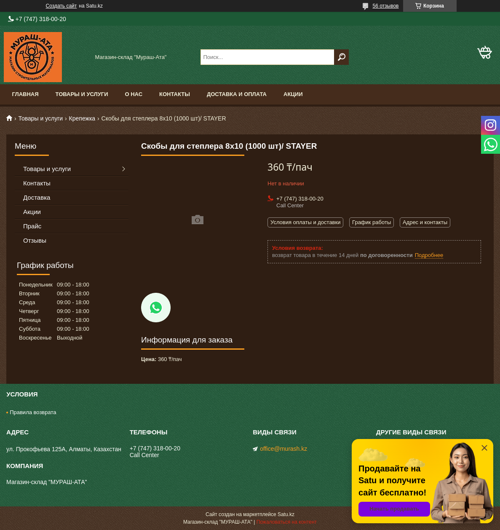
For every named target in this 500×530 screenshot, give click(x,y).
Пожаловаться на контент (287, 522)
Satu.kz (286, 514)
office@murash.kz (283, 448)
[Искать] (341, 57)
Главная (25, 94)
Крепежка (82, 118)
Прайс (32, 226)
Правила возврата (33, 412)
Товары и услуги (82, 94)
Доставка (36, 197)
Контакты (174, 94)
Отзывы (34, 240)
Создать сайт (61, 6)
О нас (133, 94)
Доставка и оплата (237, 94)
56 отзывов (385, 6)
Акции (293, 94)
